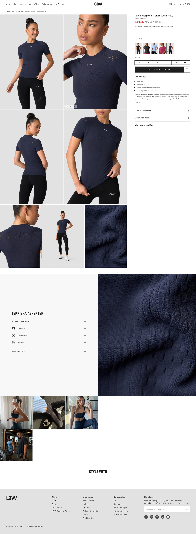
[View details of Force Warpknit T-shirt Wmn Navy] (170, 48)
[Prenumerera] (186, 509)
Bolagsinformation (91, 511)
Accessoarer (25, 4)
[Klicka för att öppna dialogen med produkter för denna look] (16, 412)
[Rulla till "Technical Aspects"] (162, 110)
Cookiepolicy (88, 518)
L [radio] (166, 62)
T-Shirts (20, 11)
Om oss (86, 508)
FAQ (115, 501)
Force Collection (141, 18)
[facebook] (146, 516)
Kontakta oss (119, 504)
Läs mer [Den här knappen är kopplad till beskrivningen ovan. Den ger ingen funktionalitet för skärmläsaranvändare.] (138, 102)
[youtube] (168, 516)
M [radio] (157, 62)
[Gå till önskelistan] (184, 4)
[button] (31, 61)
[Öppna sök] (180, 4)
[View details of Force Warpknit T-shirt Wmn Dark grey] (146, 48)
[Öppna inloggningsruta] (175, 3)
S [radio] (148, 62)
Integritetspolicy (121, 511)
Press (85, 515)
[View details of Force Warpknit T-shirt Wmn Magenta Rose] (162, 48)
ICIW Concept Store (60, 511)
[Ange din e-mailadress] (163, 509)
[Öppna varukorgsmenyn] (188, 4)
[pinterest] (157, 516)
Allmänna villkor (121, 515)
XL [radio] (176, 62)
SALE (36, 4)
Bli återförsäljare (121, 508)
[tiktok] (162, 516)
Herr (15, 4)
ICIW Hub (59, 4)
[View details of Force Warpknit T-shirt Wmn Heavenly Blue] (154, 48)
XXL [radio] (185, 62)
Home (8, 11)
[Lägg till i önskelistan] (187, 70)
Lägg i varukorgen (159, 69)
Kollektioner (46, 4)
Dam (8, 4)
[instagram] (151, 516)
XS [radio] (139, 62)
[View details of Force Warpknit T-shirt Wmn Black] (138, 48)
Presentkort (57, 508)
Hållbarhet (87, 504)
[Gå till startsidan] (98, 3)
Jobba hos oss (89, 501)
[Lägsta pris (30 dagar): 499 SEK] (162, 22)
